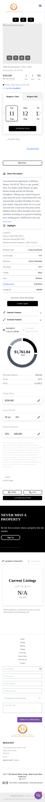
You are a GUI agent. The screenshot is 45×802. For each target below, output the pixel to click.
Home (22, 639)
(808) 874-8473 (8, 760)
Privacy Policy (8, 799)
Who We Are (22, 660)
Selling (22, 649)
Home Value (22, 656)
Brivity (20, 796)
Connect (22, 663)
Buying (22, 646)
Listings (22, 642)
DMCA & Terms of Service (24, 799)
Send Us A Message (30, 720)
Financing (22, 653)
